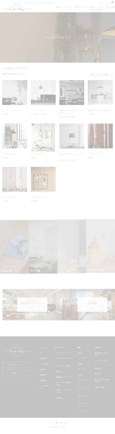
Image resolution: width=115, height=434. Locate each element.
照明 (9, 68)
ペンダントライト (20, 68)
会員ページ (16, 373)
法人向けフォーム (16, 365)
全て (4, 68)
